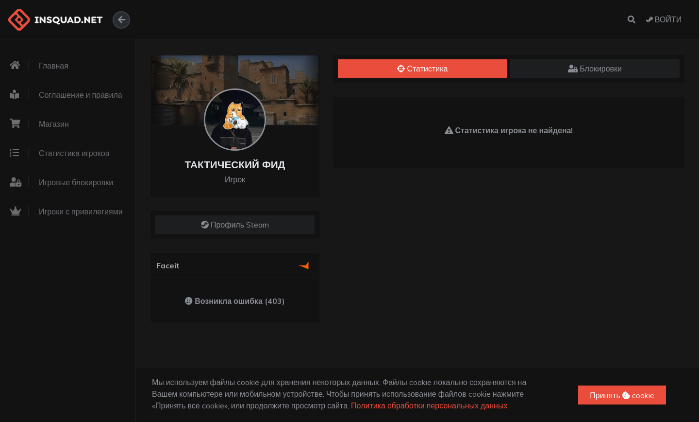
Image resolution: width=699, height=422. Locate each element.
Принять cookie (622, 395)
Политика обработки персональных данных (429, 405)
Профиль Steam (235, 224)
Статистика (422, 68)
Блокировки (595, 68)
